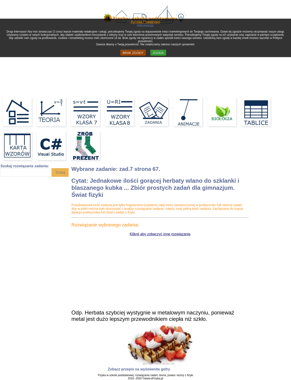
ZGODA (158, 53)
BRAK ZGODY (133, 53)
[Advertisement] (145, 60)
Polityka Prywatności (145, 22)
